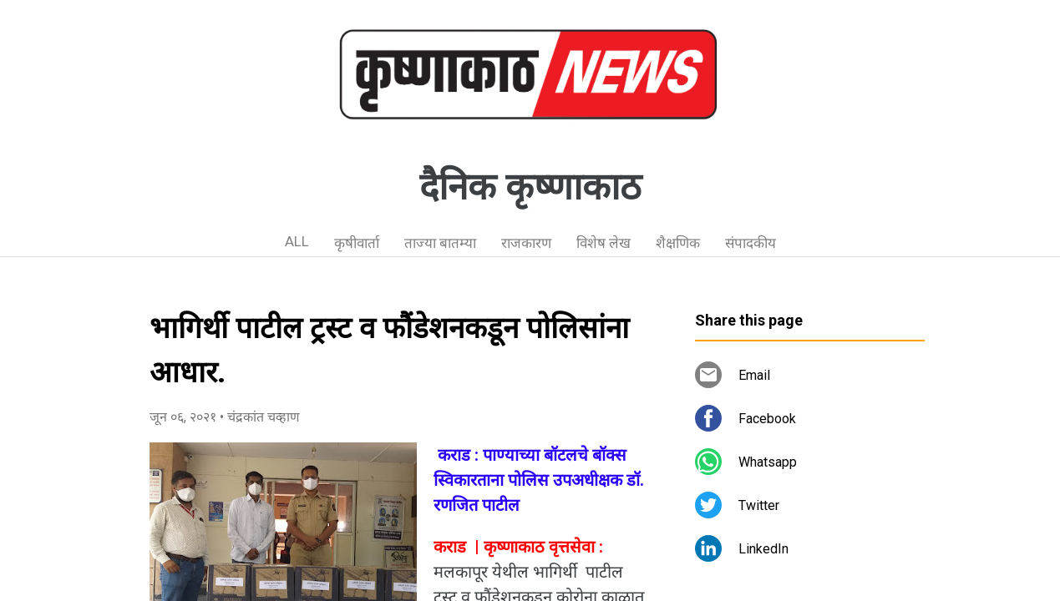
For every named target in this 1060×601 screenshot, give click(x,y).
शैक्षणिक (678, 243)
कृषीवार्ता (356, 243)
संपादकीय (750, 243)
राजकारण (526, 243)
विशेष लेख (603, 243)
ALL (297, 241)
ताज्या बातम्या (440, 243)
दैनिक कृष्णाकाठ (530, 187)
